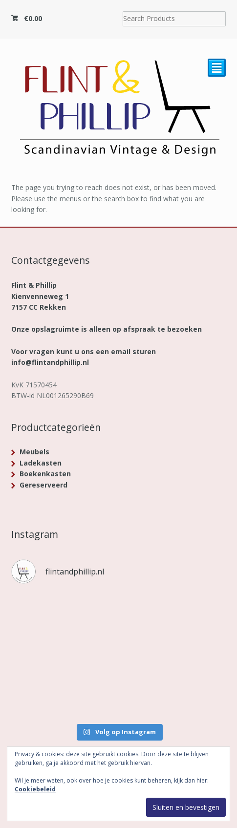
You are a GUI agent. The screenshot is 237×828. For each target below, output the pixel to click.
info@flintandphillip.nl (50, 362)
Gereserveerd (43, 484)
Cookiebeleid (35, 789)
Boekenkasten (45, 473)
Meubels (34, 451)
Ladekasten (41, 462)
